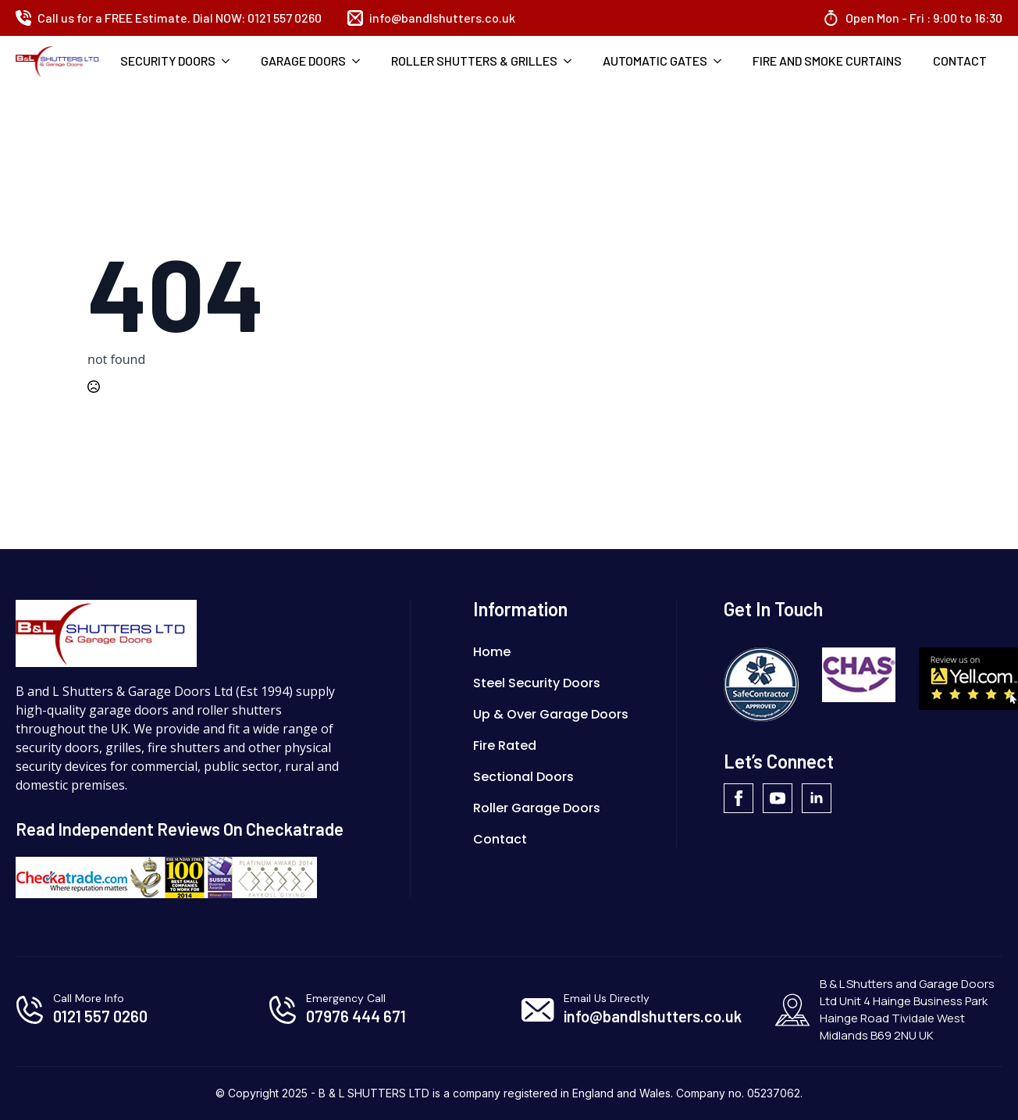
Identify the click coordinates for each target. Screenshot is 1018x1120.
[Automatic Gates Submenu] (722, 61)
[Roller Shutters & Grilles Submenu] (572, 61)
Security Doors (167, 60)
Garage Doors (303, 60)
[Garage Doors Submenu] (361, 61)
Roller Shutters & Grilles (474, 60)
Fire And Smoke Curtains (827, 60)
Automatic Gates (655, 60)
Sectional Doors (523, 777)
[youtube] (777, 798)
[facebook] (738, 798)
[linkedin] (816, 798)
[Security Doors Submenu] (230, 61)
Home (492, 652)
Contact (960, 60)
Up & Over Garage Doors (550, 714)
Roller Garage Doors (536, 808)
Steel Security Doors (536, 683)
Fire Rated (504, 745)
